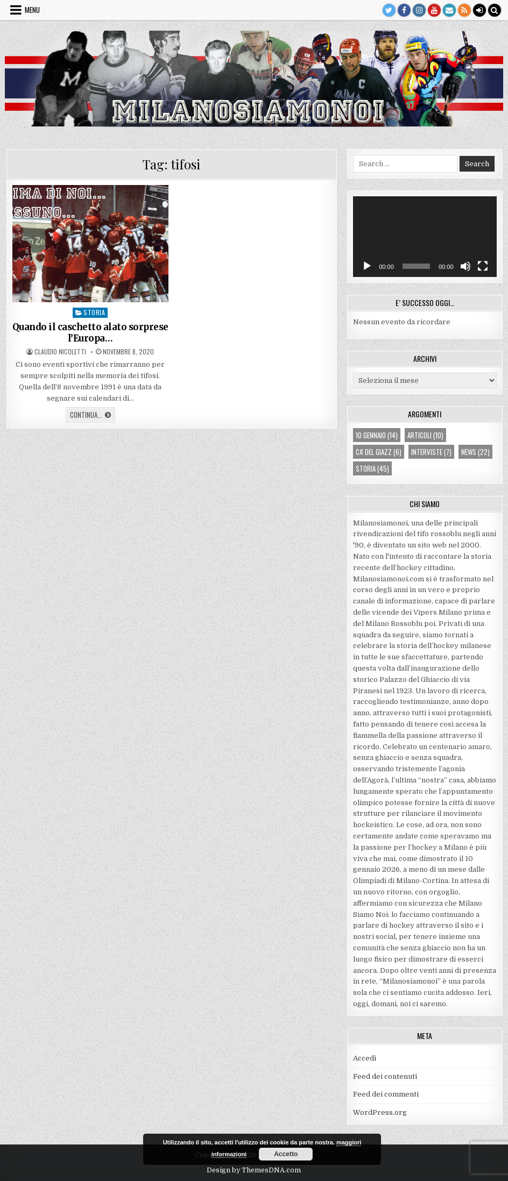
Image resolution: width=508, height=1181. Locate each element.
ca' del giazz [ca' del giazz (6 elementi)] (378, 451)
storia (94, 312)
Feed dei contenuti (385, 1076)
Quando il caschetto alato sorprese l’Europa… (90, 332)
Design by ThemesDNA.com (254, 1170)
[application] (424, 236)
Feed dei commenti (386, 1094)
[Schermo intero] (482, 266)
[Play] (367, 266)
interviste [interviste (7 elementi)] (431, 451)
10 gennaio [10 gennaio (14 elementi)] (377, 435)
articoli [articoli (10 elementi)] (425, 435)
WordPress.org (380, 1112)
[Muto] (465, 266)
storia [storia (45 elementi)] (372, 468)
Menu (32, 9)
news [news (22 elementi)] (475, 451)
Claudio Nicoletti (60, 351)
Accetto (286, 1154)
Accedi (364, 1058)
